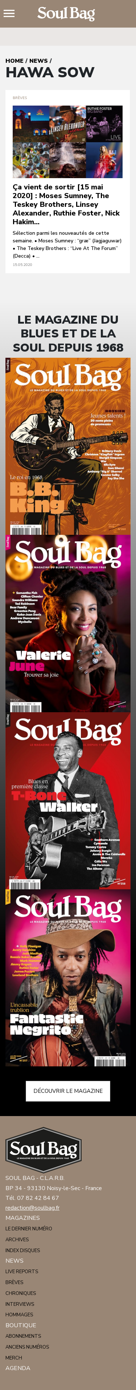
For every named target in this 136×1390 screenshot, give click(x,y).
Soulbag (68, 14)
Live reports (21, 1271)
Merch (13, 1358)
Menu (12, 14)
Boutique (20, 1325)
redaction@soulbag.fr (32, 1208)
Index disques (22, 1250)
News (38, 61)
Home (14, 61)
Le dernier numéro (28, 1229)
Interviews (19, 1304)
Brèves (14, 1282)
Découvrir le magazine (68, 1091)
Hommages (19, 1315)
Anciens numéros (27, 1347)
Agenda (17, 1368)
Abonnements (23, 1336)
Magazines (22, 1218)
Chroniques (20, 1293)
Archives (17, 1240)
